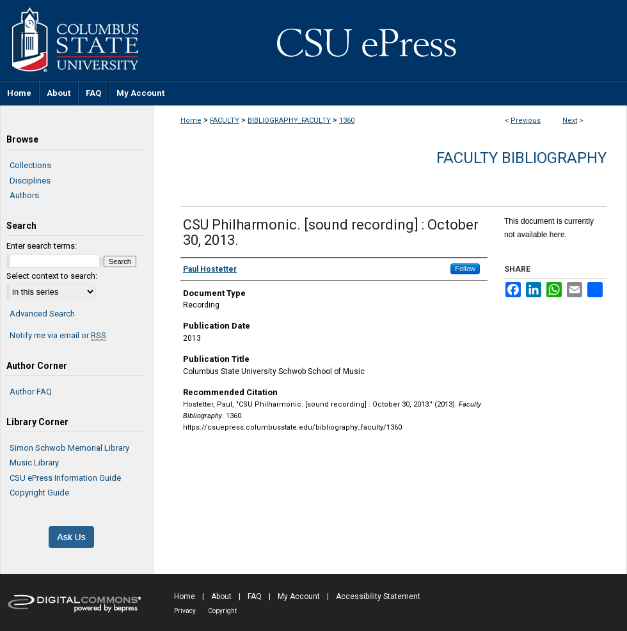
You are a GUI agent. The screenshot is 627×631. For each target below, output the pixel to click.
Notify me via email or (58, 336)
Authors (24, 195)
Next (569, 120)
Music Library (34, 462)
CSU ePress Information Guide (65, 478)
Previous (526, 120)
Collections (30, 165)
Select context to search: (51, 276)
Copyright (222, 610)
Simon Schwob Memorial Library (69, 448)
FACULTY (224, 120)
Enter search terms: (41, 246)
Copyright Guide (39, 492)
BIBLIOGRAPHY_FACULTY (289, 120)
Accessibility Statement (378, 596)
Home (191, 120)
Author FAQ (31, 391)
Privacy (185, 610)
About (221, 596)
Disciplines (30, 180)
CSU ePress (390, 40)
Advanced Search (42, 313)
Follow (465, 268)
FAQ (255, 596)
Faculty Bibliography (521, 158)
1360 (346, 120)
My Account (299, 596)
